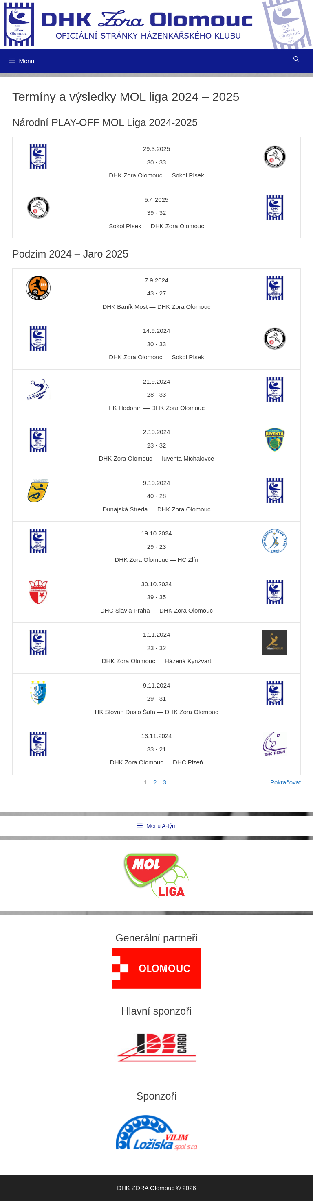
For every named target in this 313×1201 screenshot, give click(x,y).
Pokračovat (285, 782)
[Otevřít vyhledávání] (296, 59)
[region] (156, 968)
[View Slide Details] (156, 968)
